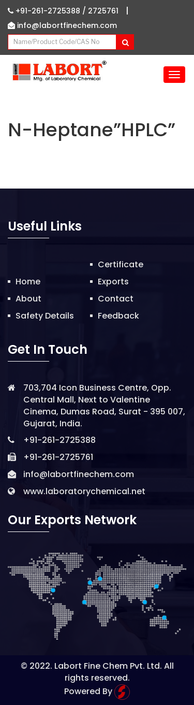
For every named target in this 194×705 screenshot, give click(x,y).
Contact (115, 299)
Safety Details (45, 316)
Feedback (118, 316)
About (28, 299)
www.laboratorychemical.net (84, 491)
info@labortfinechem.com (62, 25)
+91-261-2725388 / (48, 11)
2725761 (103, 11)
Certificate (120, 264)
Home (28, 281)
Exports (113, 281)
